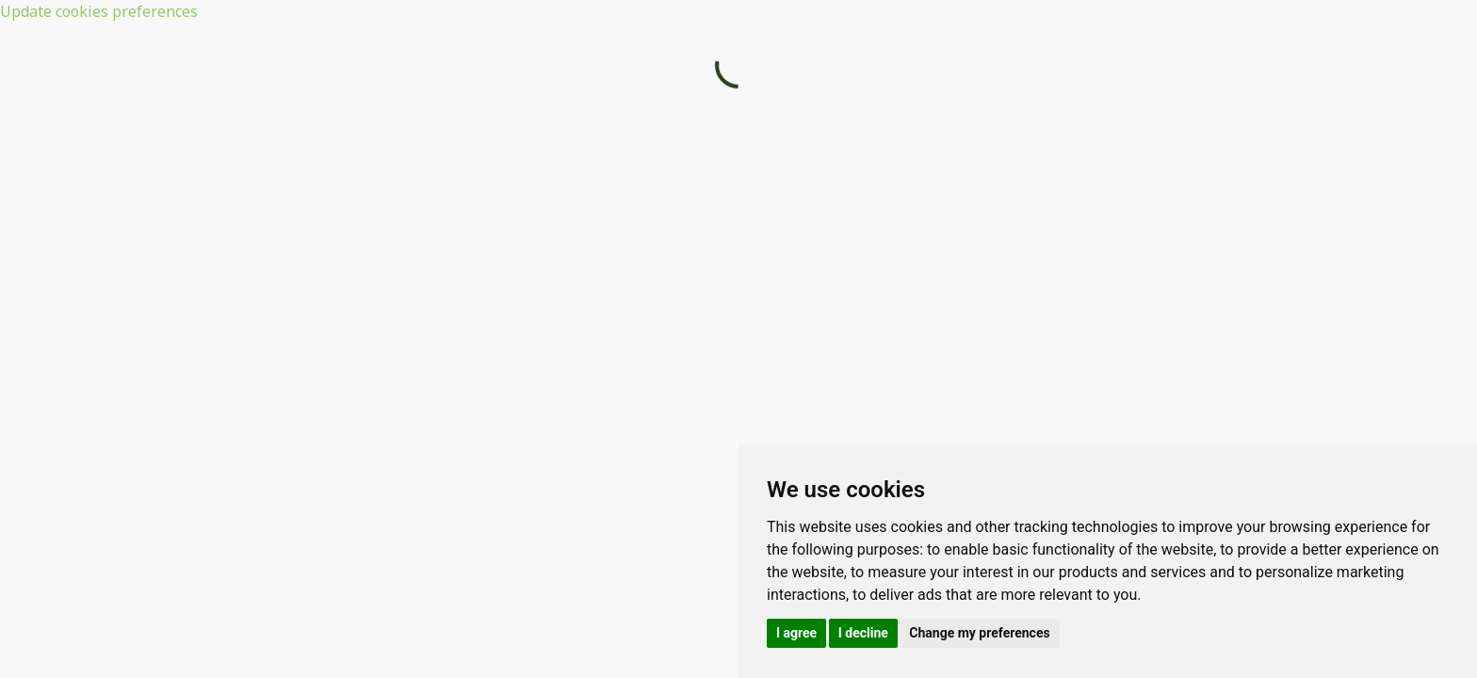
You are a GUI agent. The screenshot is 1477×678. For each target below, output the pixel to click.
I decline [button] (863, 632)
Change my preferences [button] (979, 632)
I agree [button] (796, 632)
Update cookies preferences (99, 11)
